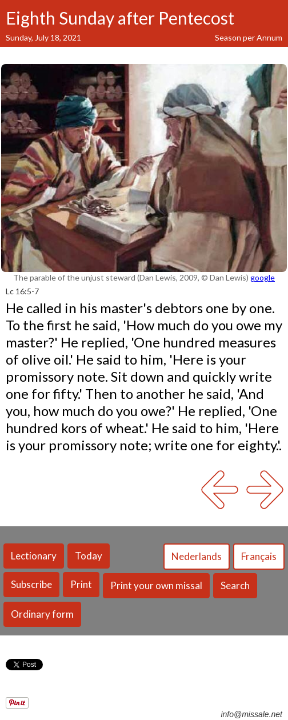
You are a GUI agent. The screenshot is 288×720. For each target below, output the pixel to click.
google (262, 277)
